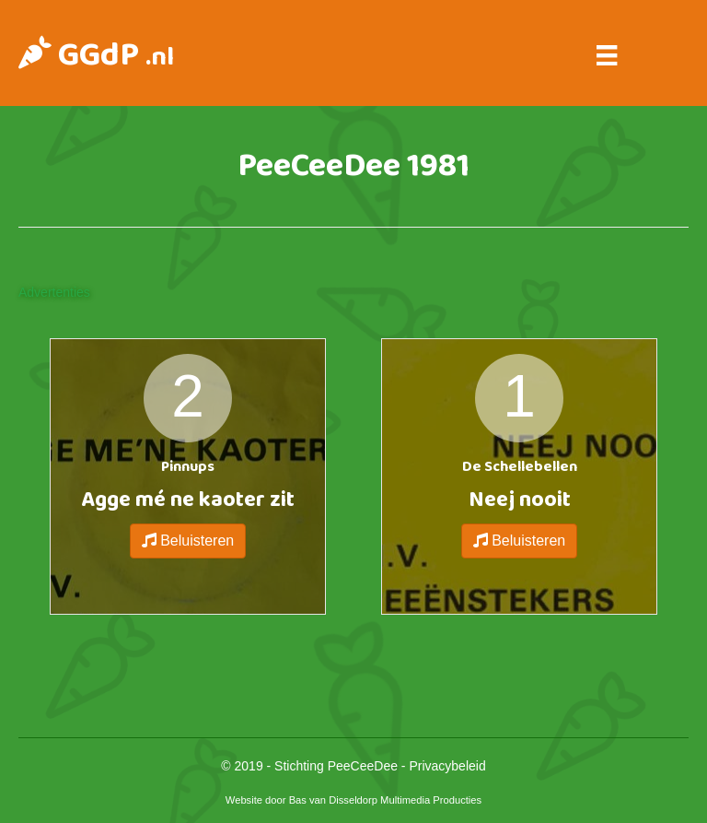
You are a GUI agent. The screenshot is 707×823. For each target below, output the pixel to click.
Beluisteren (188, 540)
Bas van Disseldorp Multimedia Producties (385, 799)
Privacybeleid (447, 765)
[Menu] (607, 55)
